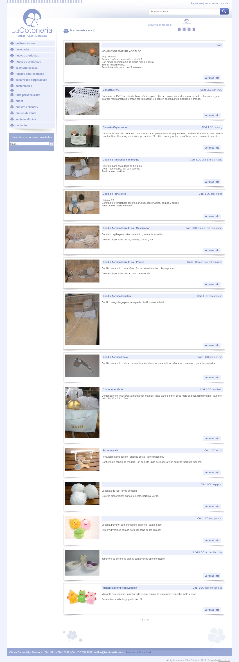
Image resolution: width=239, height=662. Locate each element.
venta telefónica (26, 119)
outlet (19, 101)
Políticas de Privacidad (138, 652)
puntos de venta (26, 113)
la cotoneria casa (26, 67)
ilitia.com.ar (224, 660)
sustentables (24, 86)
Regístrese (197, 3)
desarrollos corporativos (31, 79)
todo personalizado (28, 95)
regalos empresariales (30, 73)
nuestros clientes (27, 107)
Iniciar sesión (212, 3)
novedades (23, 49)
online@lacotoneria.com (108, 652)
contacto (21, 125)
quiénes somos (25, 43)
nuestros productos (28, 61)
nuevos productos (27, 55)
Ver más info (212, 78)
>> (147, 619)
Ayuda (224, 3)
